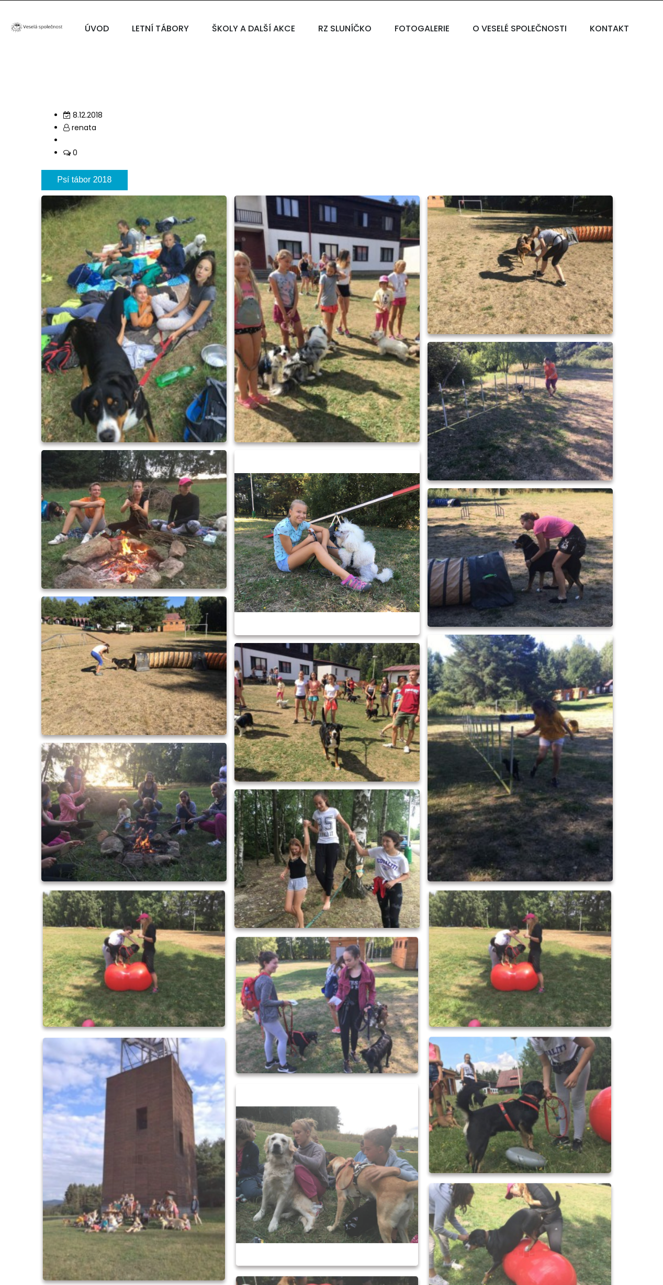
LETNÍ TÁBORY (160, 28)
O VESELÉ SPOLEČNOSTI (520, 28)
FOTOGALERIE (422, 28)
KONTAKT (609, 28)
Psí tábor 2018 (84, 179)
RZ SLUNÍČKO (345, 28)
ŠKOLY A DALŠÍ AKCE (253, 28)
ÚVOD (97, 28)
